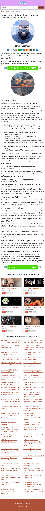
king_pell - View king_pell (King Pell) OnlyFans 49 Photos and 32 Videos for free (10, 451)
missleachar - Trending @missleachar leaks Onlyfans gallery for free (9, 491)
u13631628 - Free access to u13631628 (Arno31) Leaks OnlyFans (9, 442)
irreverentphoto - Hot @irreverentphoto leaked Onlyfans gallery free (10, 477)
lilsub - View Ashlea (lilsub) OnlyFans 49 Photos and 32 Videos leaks (33, 377)
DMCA (25, 507)
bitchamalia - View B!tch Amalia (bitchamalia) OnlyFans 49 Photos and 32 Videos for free (32, 365)
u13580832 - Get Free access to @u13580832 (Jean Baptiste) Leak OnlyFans (10, 401)
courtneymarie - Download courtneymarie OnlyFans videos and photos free (33, 408)
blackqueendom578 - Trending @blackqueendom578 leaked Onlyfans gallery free (31, 394)
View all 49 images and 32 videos (22, 68)
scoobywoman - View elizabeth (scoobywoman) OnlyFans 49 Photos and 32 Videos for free (10, 458)
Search (41, 7)
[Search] (19, 7)
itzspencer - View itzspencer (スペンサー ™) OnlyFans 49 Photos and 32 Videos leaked (33, 470)
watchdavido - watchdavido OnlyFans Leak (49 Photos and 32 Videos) (10, 377)
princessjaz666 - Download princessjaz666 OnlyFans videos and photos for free (32, 484)
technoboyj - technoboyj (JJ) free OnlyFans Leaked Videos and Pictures (10, 415)
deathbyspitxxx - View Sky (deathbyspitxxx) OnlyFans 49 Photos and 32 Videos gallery (9, 429)
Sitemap (20, 507)
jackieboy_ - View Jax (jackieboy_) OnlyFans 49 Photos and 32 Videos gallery (33, 401)
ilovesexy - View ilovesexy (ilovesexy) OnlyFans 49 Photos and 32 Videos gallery (33, 347)
